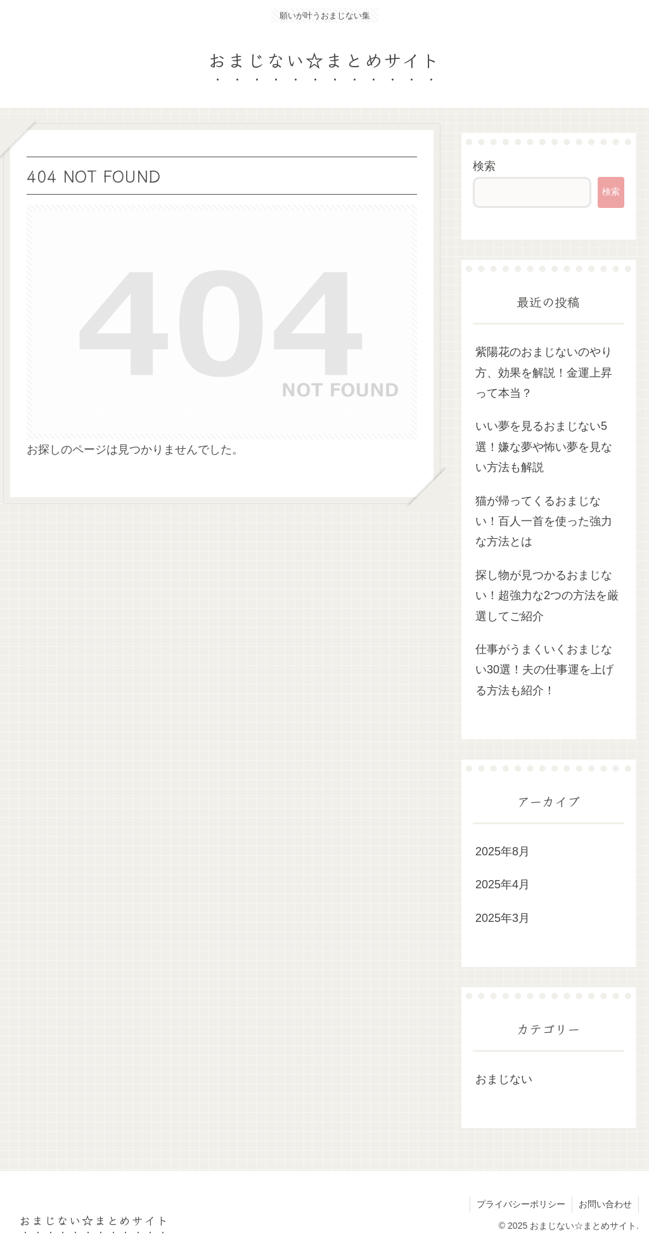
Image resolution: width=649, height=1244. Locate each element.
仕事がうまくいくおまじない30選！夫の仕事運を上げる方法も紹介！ (544, 670)
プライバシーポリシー (521, 1204)
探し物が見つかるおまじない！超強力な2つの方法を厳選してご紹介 (547, 596)
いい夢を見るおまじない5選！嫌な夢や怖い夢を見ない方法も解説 (543, 447)
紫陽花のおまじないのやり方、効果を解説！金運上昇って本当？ (543, 372)
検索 (484, 166)
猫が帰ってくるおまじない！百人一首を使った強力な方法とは (543, 521)
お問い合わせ (605, 1204)
